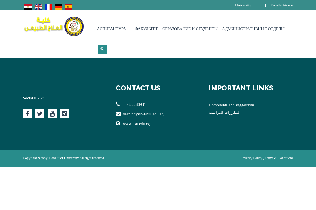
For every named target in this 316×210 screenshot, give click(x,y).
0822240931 (131, 104)
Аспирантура (111, 29)
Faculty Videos (281, 5)
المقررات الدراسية (224, 112)
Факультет (146, 29)
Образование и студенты (190, 29)
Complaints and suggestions (231, 105)
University (243, 5)
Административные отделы (253, 29)
